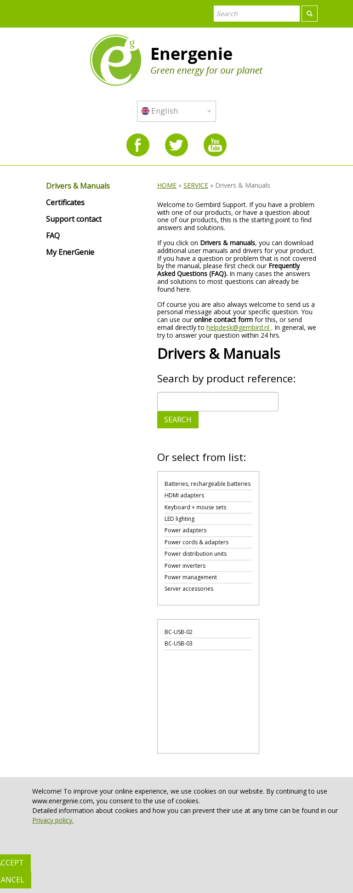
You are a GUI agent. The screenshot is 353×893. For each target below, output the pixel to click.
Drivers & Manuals (78, 186)
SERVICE (195, 185)
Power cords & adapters (196, 542)
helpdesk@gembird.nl (238, 327)
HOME (166, 185)
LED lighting (179, 519)
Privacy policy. (53, 820)
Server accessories (189, 589)
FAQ (53, 236)
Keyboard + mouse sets (195, 507)
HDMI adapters (184, 495)
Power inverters (185, 566)
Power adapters (185, 530)
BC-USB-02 (179, 632)
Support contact (74, 219)
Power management (191, 577)
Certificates (65, 202)
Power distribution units (196, 554)
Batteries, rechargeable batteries (208, 484)
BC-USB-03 (179, 643)
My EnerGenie (70, 252)
